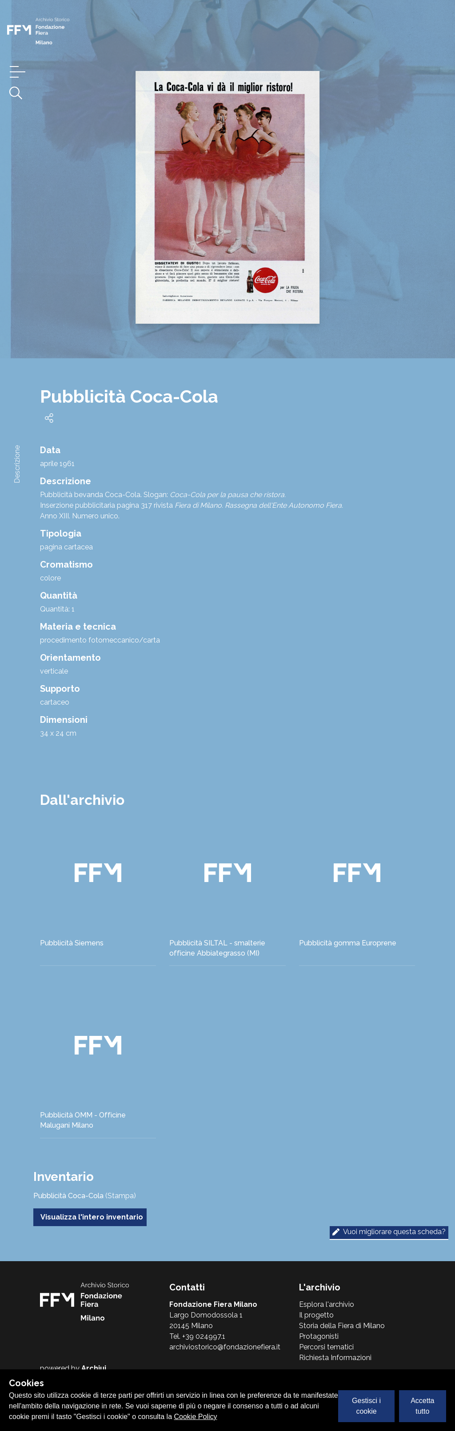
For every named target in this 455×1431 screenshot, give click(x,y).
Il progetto (316, 1315)
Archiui (93, 1368)
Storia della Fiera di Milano (342, 1325)
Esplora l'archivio (326, 1304)
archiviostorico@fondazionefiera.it (224, 1347)
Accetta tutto (422, 1406)
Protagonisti (319, 1336)
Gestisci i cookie (366, 1406)
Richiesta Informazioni (335, 1357)
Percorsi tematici (326, 1347)
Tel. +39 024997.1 (197, 1336)
